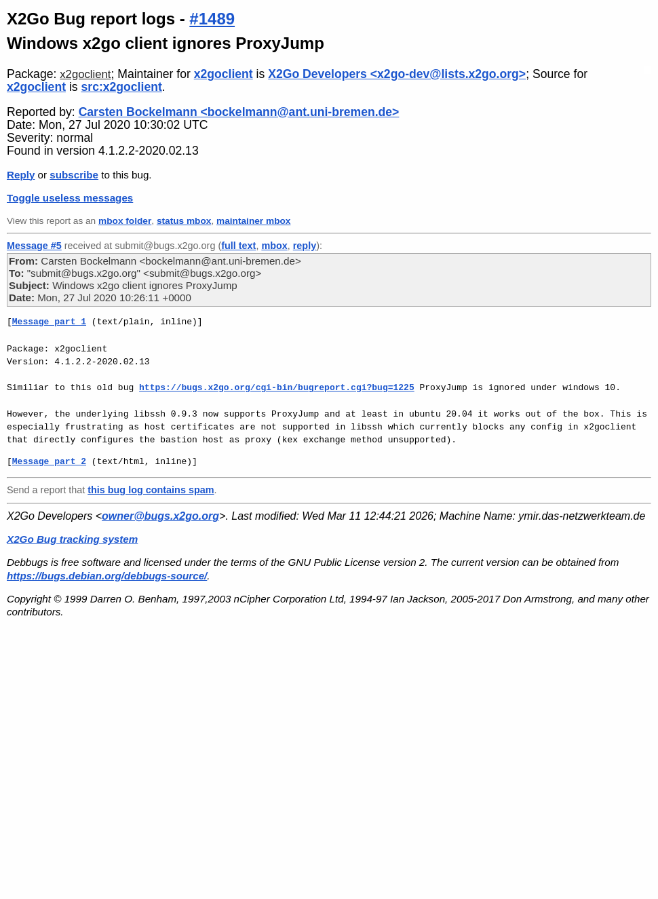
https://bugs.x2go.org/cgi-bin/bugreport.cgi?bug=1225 (276, 387)
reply (304, 245)
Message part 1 (49, 321)
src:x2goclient (121, 87)
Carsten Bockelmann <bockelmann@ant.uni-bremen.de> (239, 112)
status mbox (184, 221)
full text (238, 245)
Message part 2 (49, 461)
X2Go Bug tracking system (72, 539)
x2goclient (85, 74)
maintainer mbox (253, 221)
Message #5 (34, 245)
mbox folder (124, 221)
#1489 (212, 18)
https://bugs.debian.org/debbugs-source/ (107, 575)
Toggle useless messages (70, 198)
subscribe (74, 174)
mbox (274, 245)
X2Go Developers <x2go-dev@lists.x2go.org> (397, 74)
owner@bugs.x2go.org (160, 516)
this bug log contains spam (151, 489)
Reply (21, 174)
